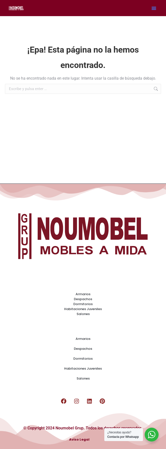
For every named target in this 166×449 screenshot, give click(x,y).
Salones (83, 314)
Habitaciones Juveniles (83, 309)
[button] (154, 8)
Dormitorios (83, 304)
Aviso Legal (79, 440)
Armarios (83, 294)
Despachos (83, 299)
